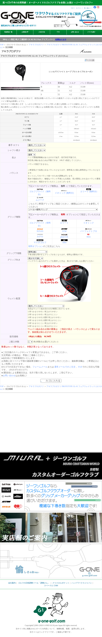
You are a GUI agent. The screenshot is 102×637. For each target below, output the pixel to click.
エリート (64, 223)
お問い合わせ (75, 32)
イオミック (88, 223)
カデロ (40, 236)
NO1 (89, 237)
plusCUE (64, 237)
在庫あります (60, 39)
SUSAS (40, 231)
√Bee (64, 242)
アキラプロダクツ (36, 45)
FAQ (58, 32)
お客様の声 (25, 32)
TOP (72, 8)
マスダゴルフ (40, 242)
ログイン (79, 8)
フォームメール (40, 367)
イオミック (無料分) (64, 193)
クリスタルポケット (60, 583)
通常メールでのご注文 (65, 367)
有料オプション (35, 246)
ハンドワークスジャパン (81, 583)
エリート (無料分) (88, 191)
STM (64, 231)
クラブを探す (91, 32)
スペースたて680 (51, 586)
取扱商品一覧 (8, 32)
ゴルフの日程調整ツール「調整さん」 (34, 583)
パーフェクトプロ (88, 231)
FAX (80, 367)
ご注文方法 (41, 32)
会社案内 (12, 583)
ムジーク (40, 200)
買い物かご (87, 8)
